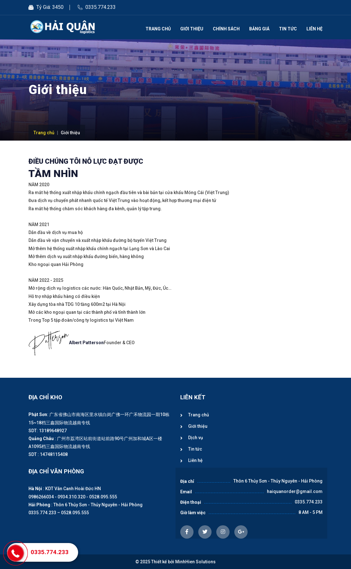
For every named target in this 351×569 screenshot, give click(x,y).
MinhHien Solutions (195, 561)
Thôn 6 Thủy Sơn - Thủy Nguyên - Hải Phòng (98, 504)
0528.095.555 (103, 496)
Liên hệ (314, 28)
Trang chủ (158, 28)
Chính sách (226, 28)
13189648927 (53, 430)
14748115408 (54, 454)
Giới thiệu (191, 28)
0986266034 (41, 496)
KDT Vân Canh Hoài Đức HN (73, 488)
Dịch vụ (195, 437)
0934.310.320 (71, 496)
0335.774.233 (100, 7)
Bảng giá (259, 28)
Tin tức (288, 28)
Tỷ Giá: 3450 (50, 7)
